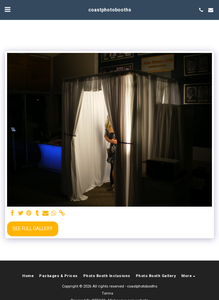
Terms (107, 293)
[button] (7, 9)
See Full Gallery (32, 228)
